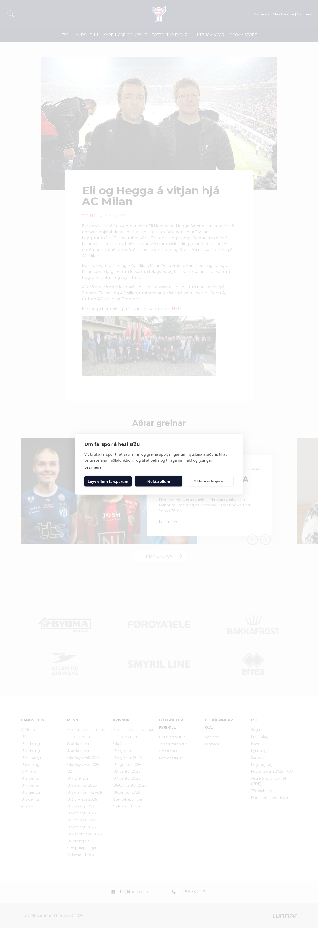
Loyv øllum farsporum (108, 481)
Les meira (92, 466)
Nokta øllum (158, 481)
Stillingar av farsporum (209, 481)
